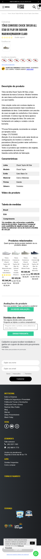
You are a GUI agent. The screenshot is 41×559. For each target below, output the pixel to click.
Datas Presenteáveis (11, 415)
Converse (6, 21)
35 (10, 60)
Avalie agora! (20, 37)
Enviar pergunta (20, 333)
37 (23, 60)
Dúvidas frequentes (11, 462)
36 (17, 60)
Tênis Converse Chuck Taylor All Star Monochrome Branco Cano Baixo (8, 265)
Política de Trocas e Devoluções (16, 402)
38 (29, 60)
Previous (2, 2)
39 (35, 60)
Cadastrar (20, 379)
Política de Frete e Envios (13, 404)
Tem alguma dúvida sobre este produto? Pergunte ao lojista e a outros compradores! (19, 321)
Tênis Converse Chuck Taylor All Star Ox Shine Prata (28, 263)
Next (38, 2)
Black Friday (8, 417)
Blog (6, 409)
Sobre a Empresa (10, 397)
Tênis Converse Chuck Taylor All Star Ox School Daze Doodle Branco (18, 266)
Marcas (7, 412)
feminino (28, 373)
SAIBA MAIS (29, 69)
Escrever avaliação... (21, 309)
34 (4, 60)
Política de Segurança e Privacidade (17, 399)
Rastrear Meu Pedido (12, 407)
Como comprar (9, 465)
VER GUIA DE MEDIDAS (8, 64)
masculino (17, 373)
